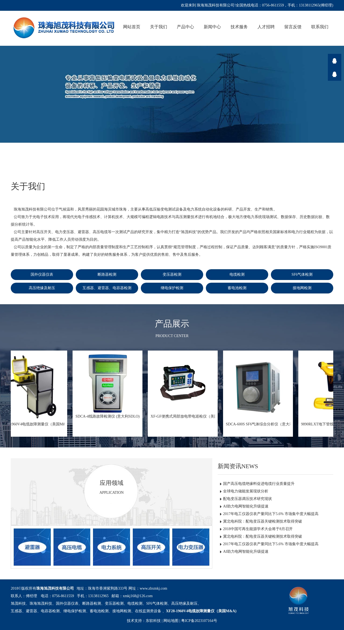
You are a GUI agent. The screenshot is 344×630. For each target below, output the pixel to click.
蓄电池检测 (237, 288)
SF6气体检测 (302, 274)
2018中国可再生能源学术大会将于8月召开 (258, 529)
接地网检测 (302, 288)
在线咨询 (334, 60)
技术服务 (239, 26)
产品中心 (185, 26)
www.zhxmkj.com (153, 588)
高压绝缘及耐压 (42, 288)
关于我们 (158, 26)
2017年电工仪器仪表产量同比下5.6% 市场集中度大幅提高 (270, 514)
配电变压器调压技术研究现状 (247, 499)
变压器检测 (172, 274)
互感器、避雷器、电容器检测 (107, 288)
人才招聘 (266, 26)
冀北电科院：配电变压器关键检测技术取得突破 (262, 521)
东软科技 (153, 621)
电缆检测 (237, 274)
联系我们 (319, 26)
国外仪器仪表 (42, 274)
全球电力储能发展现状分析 (245, 491)
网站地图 (170, 621)
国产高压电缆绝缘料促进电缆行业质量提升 (259, 484)
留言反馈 (293, 26)
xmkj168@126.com (138, 596)
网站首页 (131, 26)
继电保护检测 (172, 288)
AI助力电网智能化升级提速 (245, 506)
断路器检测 (107, 274)
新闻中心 (212, 26)
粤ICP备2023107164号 (199, 621)
